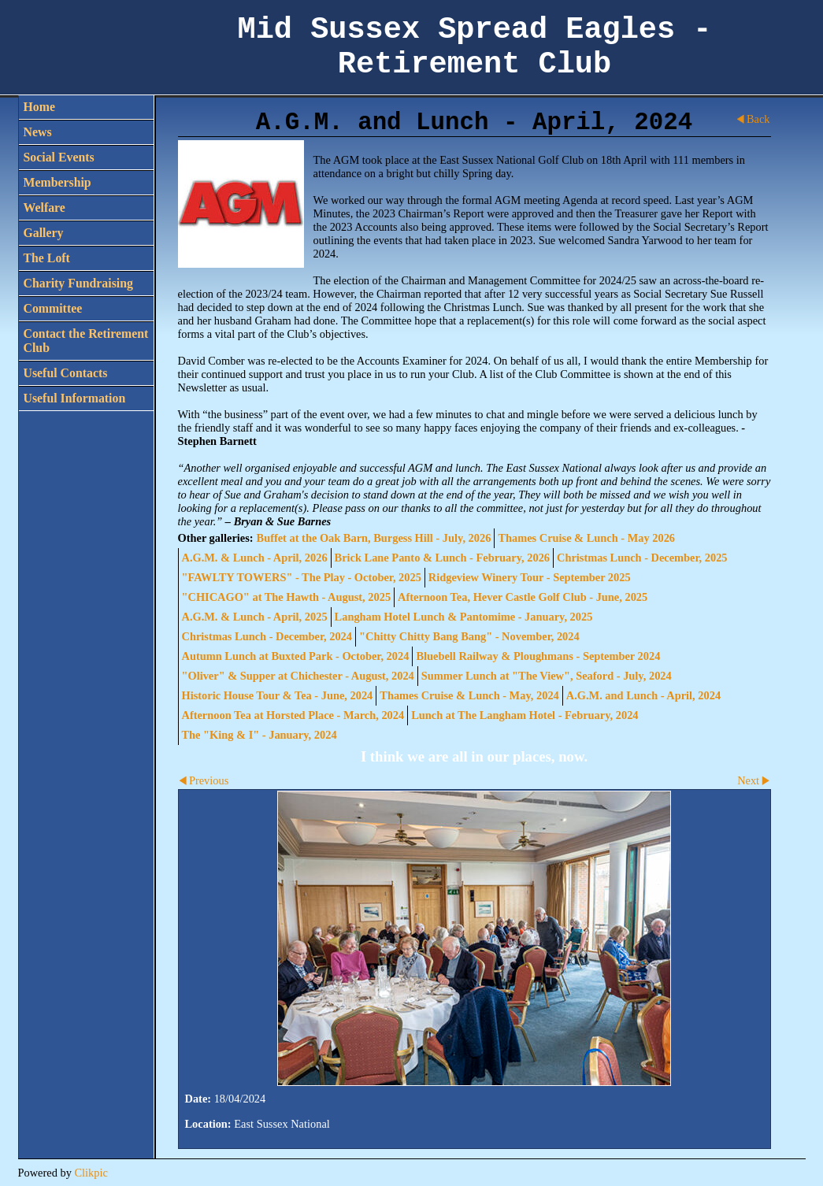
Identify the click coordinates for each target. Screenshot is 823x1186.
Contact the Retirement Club (86, 340)
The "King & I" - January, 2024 (259, 734)
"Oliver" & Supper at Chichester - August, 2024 (298, 675)
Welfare (44, 207)
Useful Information (75, 398)
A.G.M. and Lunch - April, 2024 (643, 695)
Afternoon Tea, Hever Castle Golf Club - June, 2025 (522, 597)
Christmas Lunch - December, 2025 (642, 557)
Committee (53, 308)
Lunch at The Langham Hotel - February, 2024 (524, 715)
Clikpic (90, 1172)
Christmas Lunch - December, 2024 (267, 636)
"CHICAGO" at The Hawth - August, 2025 (286, 597)
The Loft (47, 258)
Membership (57, 182)
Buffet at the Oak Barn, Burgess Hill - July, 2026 (374, 538)
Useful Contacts (66, 373)
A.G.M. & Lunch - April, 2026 (255, 557)
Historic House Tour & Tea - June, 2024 (277, 695)
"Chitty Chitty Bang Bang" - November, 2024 (469, 636)
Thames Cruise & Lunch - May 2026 (586, 538)
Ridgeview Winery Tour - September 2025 (529, 577)
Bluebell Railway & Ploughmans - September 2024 (538, 656)
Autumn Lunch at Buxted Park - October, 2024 (296, 656)
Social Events (59, 157)
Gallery (44, 232)
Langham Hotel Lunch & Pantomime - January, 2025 (464, 616)
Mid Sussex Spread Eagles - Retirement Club (475, 47)
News (38, 132)
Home (39, 106)
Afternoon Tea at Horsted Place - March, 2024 (293, 715)
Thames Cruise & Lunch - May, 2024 (469, 695)
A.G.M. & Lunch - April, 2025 (255, 616)
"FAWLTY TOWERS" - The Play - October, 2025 (301, 577)
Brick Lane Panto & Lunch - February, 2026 (442, 557)
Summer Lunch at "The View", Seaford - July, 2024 (546, 675)
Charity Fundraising (78, 283)
